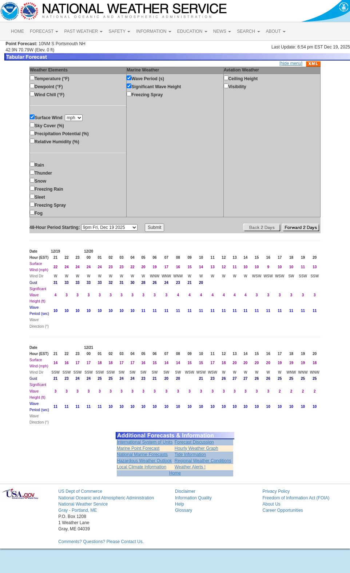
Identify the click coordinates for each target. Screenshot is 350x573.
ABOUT (276, 31)
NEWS (222, 31)
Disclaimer (185, 491)
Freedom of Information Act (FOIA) (295, 497)
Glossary (183, 510)
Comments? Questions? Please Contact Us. (101, 541)
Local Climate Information (141, 466)
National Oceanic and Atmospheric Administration (106, 497)
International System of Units (144, 442)
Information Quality (193, 497)
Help (179, 504)
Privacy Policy (276, 491)
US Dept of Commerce (80, 491)
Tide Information (190, 454)
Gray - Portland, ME (77, 510)
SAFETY (119, 31)
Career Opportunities (282, 510)
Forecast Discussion (194, 442)
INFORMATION (153, 31)
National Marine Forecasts (142, 454)
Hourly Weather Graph (196, 448)
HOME (17, 31)
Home (175, 473)
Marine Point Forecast (138, 448)
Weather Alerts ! (190, 466)
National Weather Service (83, 504)
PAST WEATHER (83, 31)
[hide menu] (290, 63)
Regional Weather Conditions (203, 460)
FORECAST (44, 31)
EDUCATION (192, 31)
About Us (271, 504)
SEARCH (248, 31)
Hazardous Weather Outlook (144, 460)
